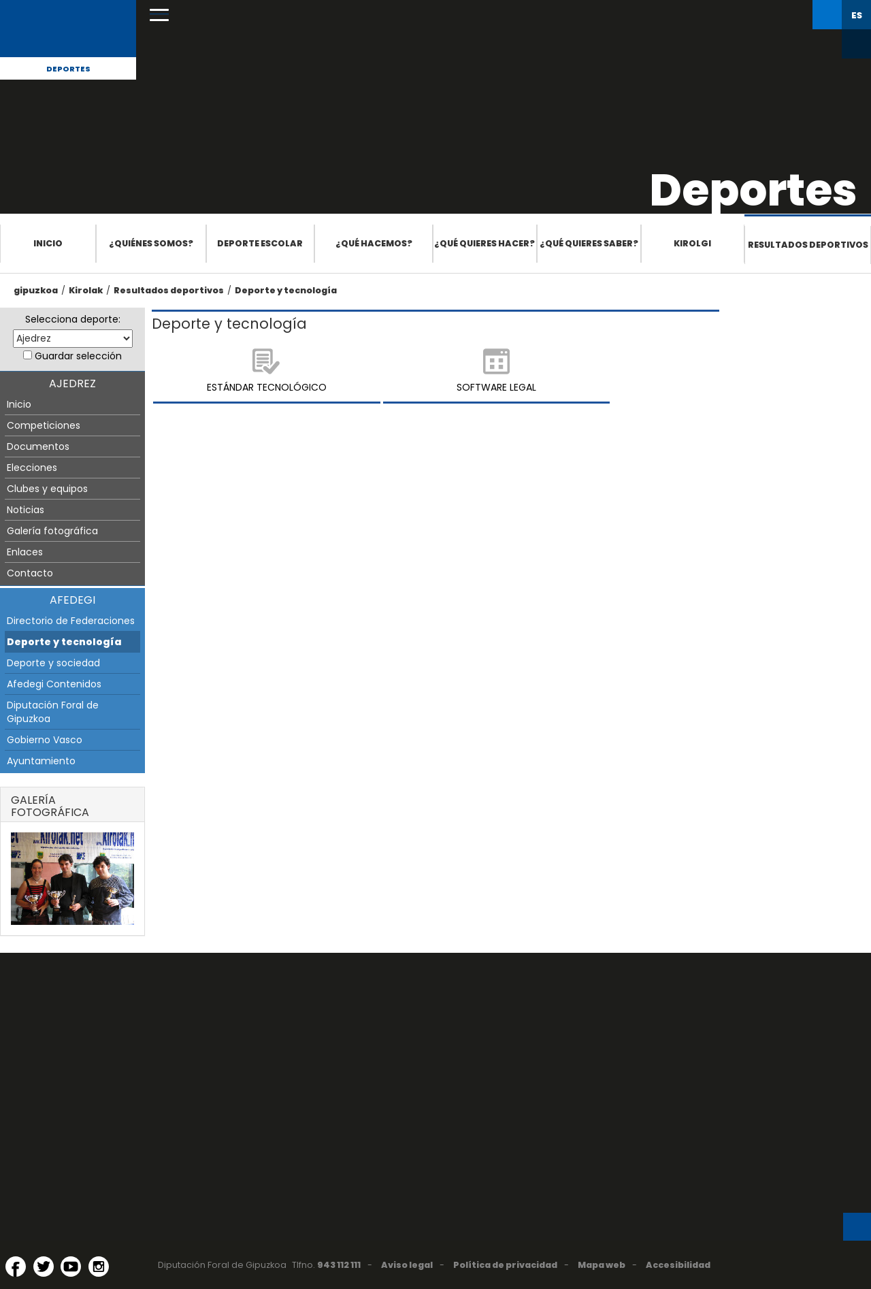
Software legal (496, 387)
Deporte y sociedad (53, 663)
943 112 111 (339, 1265)
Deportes (68, 68)
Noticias (25, 510)
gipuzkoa (36, 290)
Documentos (38, 446)
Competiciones (43, 425)
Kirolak (86, 290)
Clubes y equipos (47, 488)
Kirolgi (692, 243)
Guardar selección (78, 356)
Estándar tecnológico (267, 387)
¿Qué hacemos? (373, 243)
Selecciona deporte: (72, 319)
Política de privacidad (505, 1265)
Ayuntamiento (41, 761)
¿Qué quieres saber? (589, 243)
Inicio (48, 243)
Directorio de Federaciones (71, 620)
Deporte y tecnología (286, 290)
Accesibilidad (678, 1265)
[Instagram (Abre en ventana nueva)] (98, 1266)
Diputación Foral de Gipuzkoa (53, 711)
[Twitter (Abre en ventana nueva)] (43, 1266)
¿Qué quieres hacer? (484, 243)
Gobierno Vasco (44, 740)
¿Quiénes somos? (151, 243)
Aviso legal (407, 1265)
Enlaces (25, 552)
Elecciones (32, 467)
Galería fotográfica (52, 531)
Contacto (30, 573)
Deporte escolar (260, 243)
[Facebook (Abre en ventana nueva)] (15, 1266)
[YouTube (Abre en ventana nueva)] (71, 1266)
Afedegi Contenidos (54, 684)
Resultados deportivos (808, 244)
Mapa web (601, 1265)
